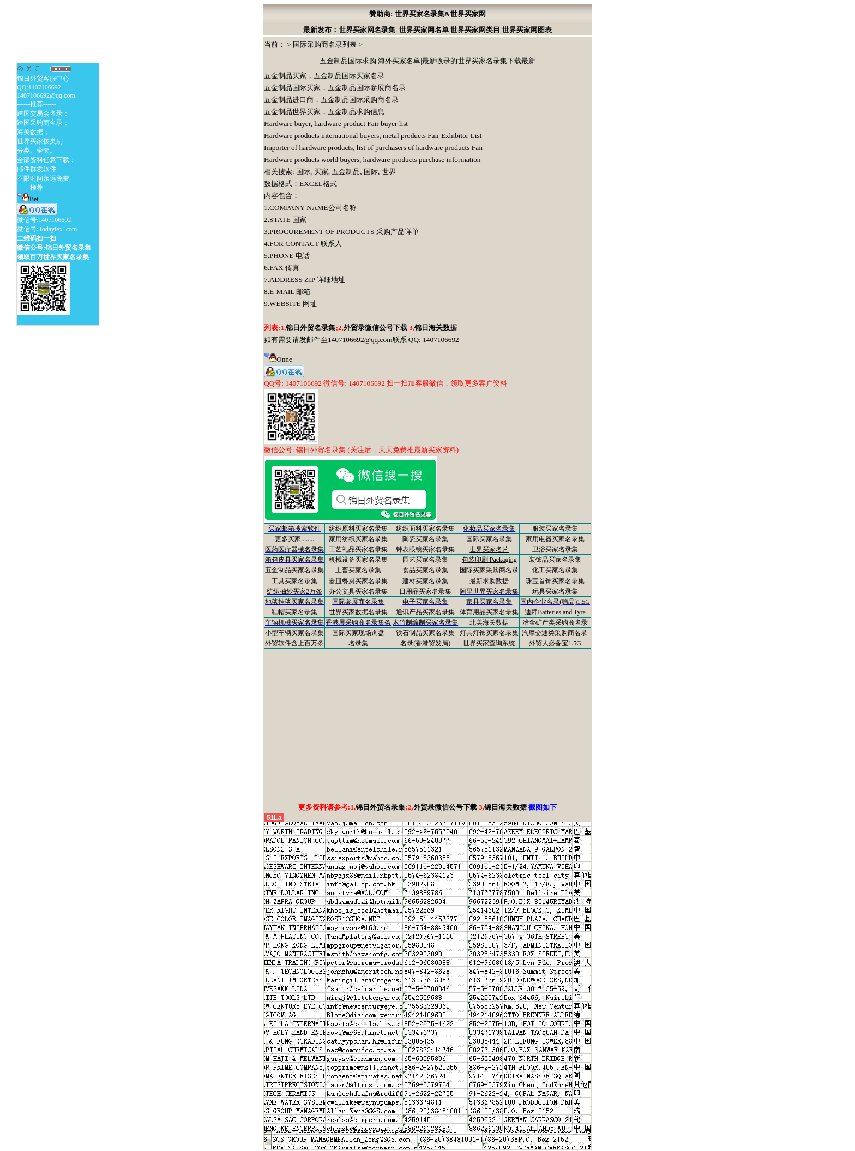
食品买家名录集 (425, 570)
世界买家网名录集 (367, 30)
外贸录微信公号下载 (376, 327)
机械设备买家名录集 (358, 559)
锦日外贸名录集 (310, 327)
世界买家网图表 (527, 30)
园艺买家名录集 (425, 559)
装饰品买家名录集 (555, 559)
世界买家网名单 (424, 30)
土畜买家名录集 (358, 570)
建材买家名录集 (425, 581)
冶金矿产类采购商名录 (555, 622)
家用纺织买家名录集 (358, 539)
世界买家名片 (489, 549)
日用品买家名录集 (425, 591)
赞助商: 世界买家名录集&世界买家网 (427, 14)
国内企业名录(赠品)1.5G (555, 602)
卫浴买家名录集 (555, 549)
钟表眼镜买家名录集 (425, 549)
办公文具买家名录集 (358, 591)
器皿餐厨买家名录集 (358, 581)
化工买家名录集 (555, 570)
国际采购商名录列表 (325, 44)
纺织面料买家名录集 (425, 528)
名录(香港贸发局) (425, 643)
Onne (278, 359)
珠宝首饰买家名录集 (555, 581)
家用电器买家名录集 (555, 539)
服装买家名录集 (555, 528)
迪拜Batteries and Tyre (555, 612)
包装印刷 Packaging (489, 559)
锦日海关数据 (435, 327)
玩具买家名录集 (555, 591)
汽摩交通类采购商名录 (555, 633)
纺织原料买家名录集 (358, 528)
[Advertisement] (427, 725)
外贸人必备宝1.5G (555, 643)
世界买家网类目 (475, 30)
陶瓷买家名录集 (425, 539)
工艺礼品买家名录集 (358, 549)
